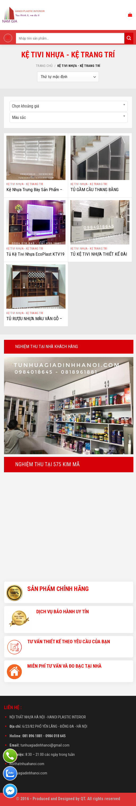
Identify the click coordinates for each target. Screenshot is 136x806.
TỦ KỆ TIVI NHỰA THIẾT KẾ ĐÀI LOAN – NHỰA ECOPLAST (99, 257)
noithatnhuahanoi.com (27, 764)
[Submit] (128, 38)
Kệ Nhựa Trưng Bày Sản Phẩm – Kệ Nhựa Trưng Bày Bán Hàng (34, 192)
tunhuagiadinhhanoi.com (28, 773)
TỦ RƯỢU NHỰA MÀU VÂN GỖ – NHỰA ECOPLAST (34, 321)
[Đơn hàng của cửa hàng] (68, 77)
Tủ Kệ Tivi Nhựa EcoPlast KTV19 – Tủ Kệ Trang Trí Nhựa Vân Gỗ (35, 257)
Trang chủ (44, 66)
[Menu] (8, 38)
